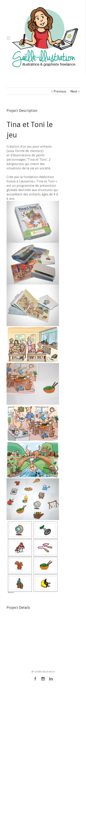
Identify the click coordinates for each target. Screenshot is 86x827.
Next (73, 91)
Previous (60, 91)
